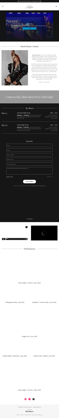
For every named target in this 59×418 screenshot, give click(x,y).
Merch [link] (22, 415)
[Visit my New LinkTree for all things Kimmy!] (29, 1)
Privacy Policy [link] (33, 185)
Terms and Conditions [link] (37, 415)
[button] (6, 6)
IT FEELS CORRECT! (30, 181)
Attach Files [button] (10, 177)
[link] (29, 6)
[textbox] (29, 145)
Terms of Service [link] (41, 185)
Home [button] (18, 415)
